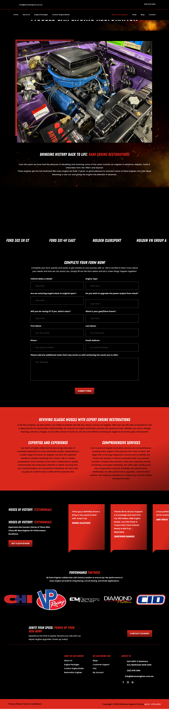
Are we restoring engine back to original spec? (54, 310)
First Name (36, 343)
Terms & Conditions (32, 721)
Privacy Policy (14, 721)
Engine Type (92, 296)
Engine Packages (41, 15)
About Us (26, 15)
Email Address (93, 357)
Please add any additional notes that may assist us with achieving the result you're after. (75, 372)
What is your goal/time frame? (101, 328)
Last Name (91, 343)
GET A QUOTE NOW (20, 560)
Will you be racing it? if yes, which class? (51, 328)
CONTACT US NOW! (139, 650)
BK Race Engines (28, 442)
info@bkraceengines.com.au (30, 5)
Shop (134, 15)
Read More (119, 549)
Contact (152, 15)
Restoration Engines (120, 15)
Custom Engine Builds (60, 15)
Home (15, 15)
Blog (142, 15)
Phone (34, 357)
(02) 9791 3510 (150, 4)
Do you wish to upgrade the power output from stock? (112, 312)
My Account (98, 689)
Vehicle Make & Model (42, 296)
